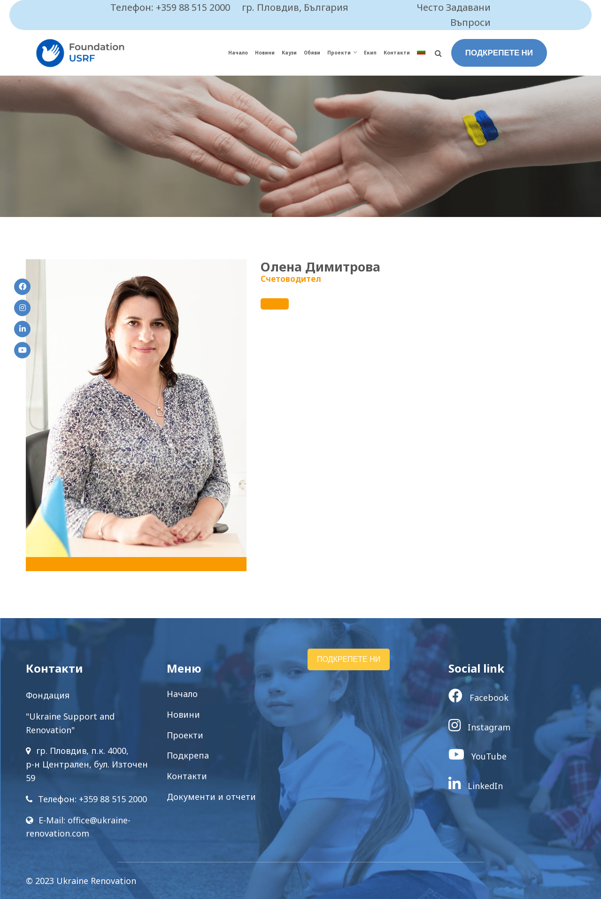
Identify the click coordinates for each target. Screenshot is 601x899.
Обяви (312, 52)
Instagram (479, 727)
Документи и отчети (211, 796)
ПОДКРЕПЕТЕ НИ (499, 52)
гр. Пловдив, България (295, 7)
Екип (370, 52)
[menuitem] (421, 52)
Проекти (339, 52)
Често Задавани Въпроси (454, 15)
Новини (265, 52)
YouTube (477, 756)
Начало (238, 52)
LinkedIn (475, 785)
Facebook (478, 697)
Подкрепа (188, 755)
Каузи (289, 52)
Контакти (397, 52)
